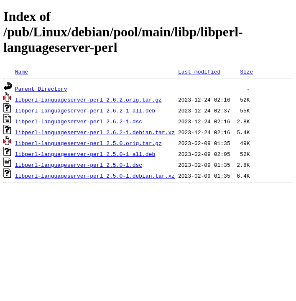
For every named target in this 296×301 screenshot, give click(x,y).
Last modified (199, 71)
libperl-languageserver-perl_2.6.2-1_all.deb (85, 110)
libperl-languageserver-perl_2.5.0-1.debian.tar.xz (95, 175)
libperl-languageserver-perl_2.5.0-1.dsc (78, 164)
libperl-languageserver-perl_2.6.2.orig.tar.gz (88, 99)
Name (21, 71)
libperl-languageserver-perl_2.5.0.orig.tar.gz (88, 143)
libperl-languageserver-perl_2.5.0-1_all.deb (85, 154)
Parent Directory (41, 88)
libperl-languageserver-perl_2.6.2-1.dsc (78, 121)
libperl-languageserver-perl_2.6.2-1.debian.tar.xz (95, 132)
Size (246, 71)
